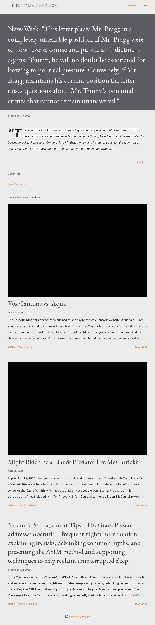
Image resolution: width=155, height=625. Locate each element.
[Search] (132, 5)
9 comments (25, 346)
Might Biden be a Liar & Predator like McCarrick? (73, 461)
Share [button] (140, 162)
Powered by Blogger (77, 616)
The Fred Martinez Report (33, 5)
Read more (141, 346)
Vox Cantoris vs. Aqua (37, 303)
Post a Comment (16, 184)
